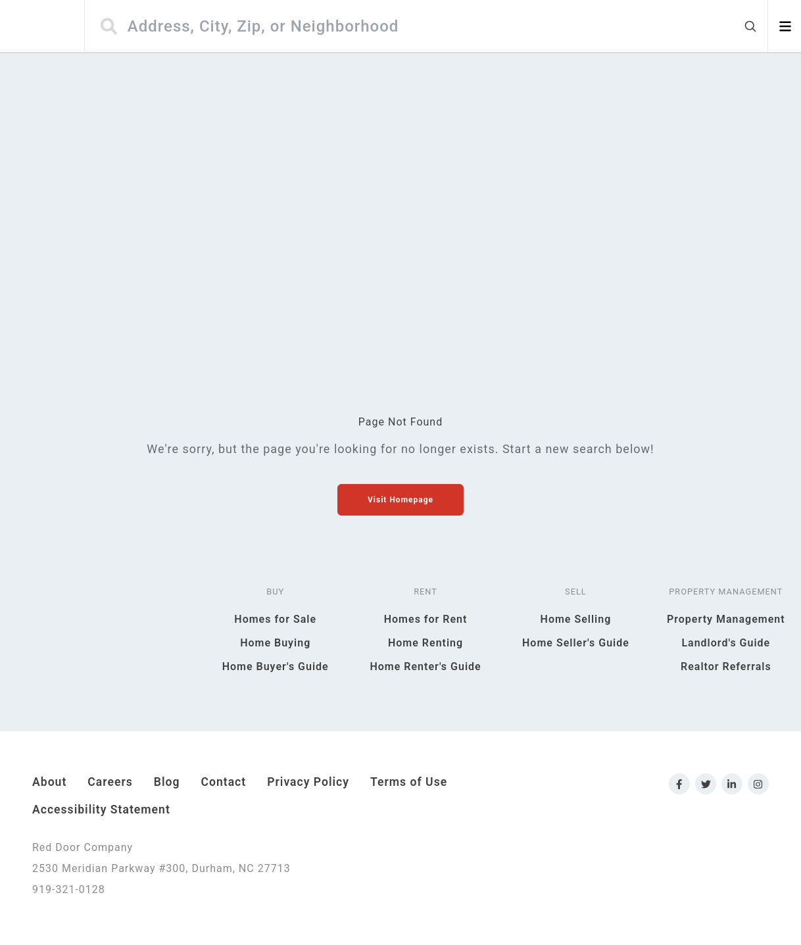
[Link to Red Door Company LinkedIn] (731, 783)
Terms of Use (408, 781)
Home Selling (576, 619)
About (49, 781)
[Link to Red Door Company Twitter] (705, 783)
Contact (223, 781)
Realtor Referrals (726, 666)
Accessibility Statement (101, 809)
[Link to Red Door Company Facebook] (679, 783)
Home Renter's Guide (425, 666)
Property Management (726, 619)
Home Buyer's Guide (275, 666)
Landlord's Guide (725, 643)
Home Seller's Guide (575, 643)
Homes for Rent (426, 619)
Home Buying (275, 643)
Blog (167, 781)
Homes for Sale (275, 619)
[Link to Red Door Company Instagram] (758, 783)
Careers (109, 781)
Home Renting (425, 643)
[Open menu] (785, 26)
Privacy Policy (308, 781)
